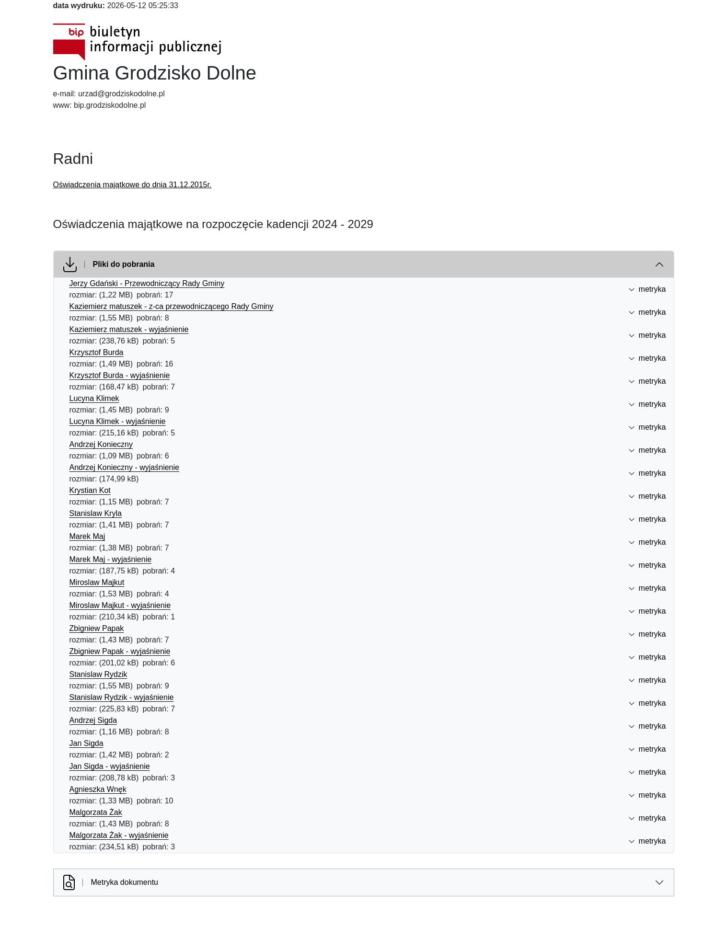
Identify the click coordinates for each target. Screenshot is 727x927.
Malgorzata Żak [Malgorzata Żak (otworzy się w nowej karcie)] (95, 812)
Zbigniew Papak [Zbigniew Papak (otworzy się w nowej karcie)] (96, 628)
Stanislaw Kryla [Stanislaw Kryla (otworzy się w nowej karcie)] (95, 513)
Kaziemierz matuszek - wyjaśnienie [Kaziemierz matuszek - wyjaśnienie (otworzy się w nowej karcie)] (129, 329)
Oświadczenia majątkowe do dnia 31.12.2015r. (132, 185)
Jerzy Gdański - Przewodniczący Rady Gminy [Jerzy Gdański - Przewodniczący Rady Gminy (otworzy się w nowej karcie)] (147, 283)
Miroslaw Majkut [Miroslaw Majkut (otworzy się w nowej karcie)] (97, 582)
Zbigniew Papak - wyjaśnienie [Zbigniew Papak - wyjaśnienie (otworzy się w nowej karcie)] (120, 651)
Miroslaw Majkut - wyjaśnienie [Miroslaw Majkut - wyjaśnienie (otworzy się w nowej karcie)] (120, 605)
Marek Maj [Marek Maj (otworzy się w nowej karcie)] (87, 536)
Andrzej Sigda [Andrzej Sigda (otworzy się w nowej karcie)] (93, 720)
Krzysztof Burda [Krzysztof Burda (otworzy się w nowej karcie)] (96, 352)
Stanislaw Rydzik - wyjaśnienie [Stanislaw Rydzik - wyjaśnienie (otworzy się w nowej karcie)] (121, 697)
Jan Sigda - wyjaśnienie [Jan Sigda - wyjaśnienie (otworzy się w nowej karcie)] (109, 766)
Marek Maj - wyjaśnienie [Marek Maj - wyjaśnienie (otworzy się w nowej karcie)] (110, 559)
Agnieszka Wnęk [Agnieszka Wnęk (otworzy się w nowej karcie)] (98, 789)
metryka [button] (647, 289)
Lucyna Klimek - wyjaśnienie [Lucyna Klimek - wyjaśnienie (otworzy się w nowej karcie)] (117, 421)
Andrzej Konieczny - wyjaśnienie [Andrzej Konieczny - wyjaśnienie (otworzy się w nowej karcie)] (124, 467)
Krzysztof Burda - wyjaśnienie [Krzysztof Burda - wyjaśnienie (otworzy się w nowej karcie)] (119, 375)
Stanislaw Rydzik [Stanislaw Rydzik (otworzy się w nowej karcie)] (98, 674)
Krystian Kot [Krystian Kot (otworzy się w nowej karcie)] (90, 490)
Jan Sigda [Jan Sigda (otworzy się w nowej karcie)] (86, 743)
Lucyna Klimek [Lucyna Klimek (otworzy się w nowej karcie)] (94, 398)
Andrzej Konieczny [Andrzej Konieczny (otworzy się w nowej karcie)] (101, 444)
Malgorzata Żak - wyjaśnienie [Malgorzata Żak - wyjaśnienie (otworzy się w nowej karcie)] (119, 835)
